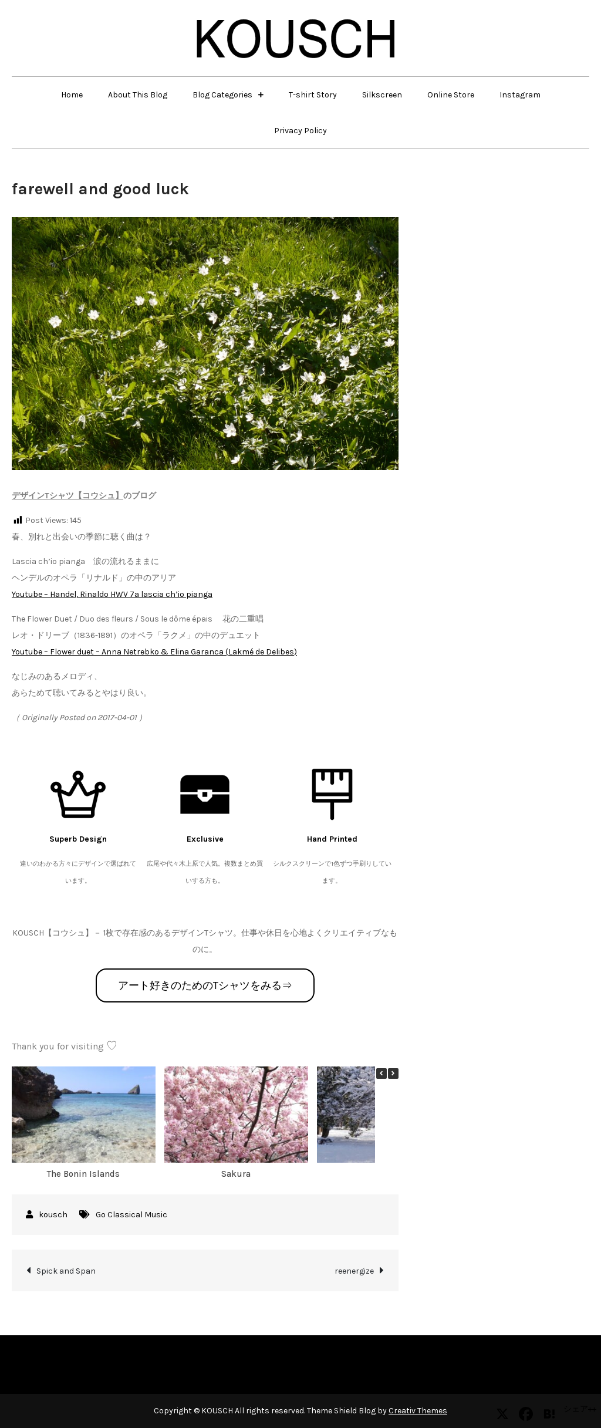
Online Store (450, 95)
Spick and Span (66, 1271)
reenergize (354, 1271)
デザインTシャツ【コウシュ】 (67, 496)
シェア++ (579, 1409)
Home (72, 95)
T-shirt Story (313, 95)
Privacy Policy (300, 131)
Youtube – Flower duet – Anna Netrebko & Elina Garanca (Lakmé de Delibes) (154, 652)
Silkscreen (382, 95)
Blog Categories (222, 95)
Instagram (520, 95)
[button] (393, 1073)
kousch (53, 1215)
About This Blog (137, 95)
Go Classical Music (131, 1215)
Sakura (236, 1173)
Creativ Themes (418, 1411)
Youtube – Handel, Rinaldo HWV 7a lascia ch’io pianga (112, 594)
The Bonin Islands (83, 1173)
